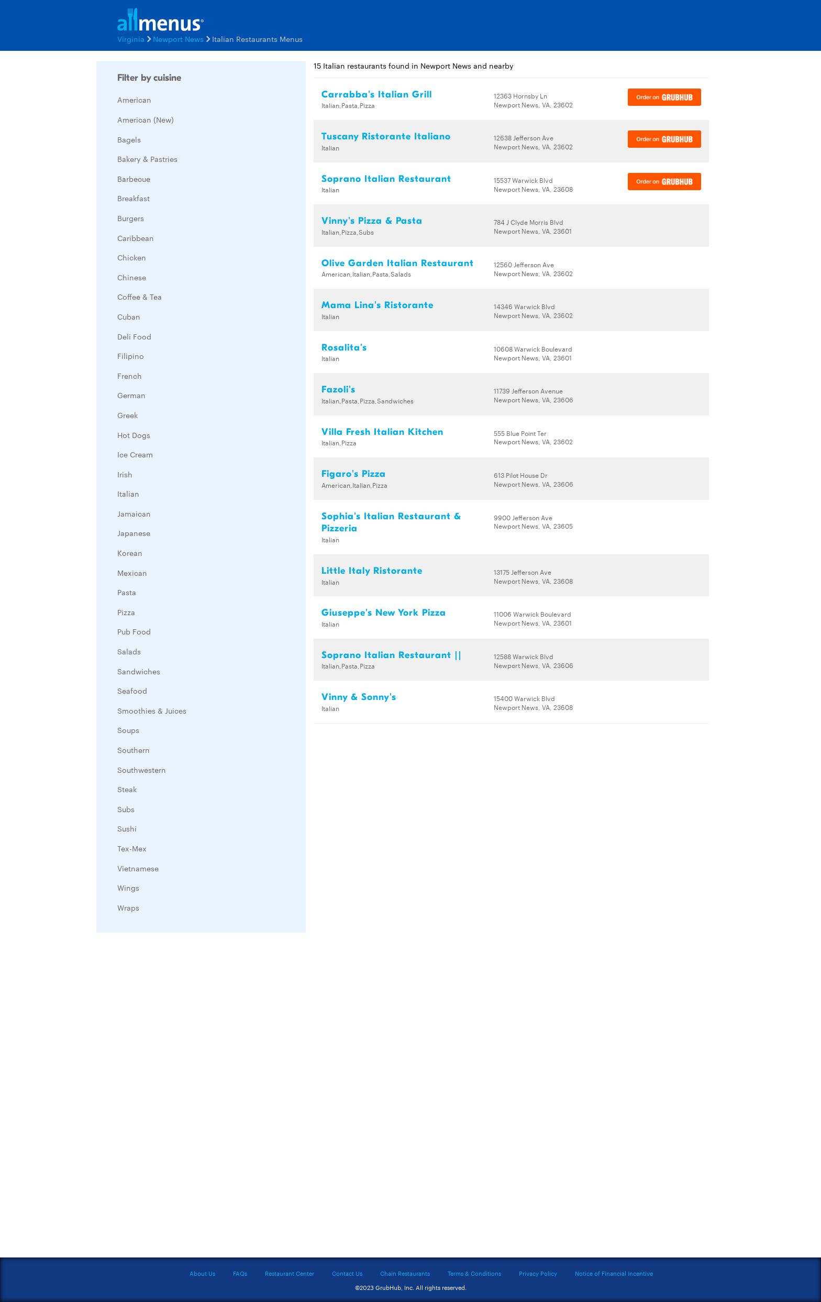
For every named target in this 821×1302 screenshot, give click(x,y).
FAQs (240, 1273)
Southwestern (141, 769)
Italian (128, 493)
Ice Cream (135, 454)
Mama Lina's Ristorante (377, 305)
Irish (124, 474)
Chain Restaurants (405, 1273)
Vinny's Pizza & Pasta (372, 220)
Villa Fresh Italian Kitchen (382, 431)
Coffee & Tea (139, 296)
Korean (129, 553)
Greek (127, 415)
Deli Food (134, 336)
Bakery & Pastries (147, 159)
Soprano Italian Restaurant (386, 178)
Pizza (126, 612)
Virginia (131, 39)
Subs (126, 809)
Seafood (132, 690)
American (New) (145, 119)
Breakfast (133, 198)
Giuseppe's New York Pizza (383, 612)
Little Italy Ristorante (372, 570)
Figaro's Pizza (353, 473)
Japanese (133, 533)
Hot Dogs (133, 435)
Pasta (126, 592)
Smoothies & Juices (151, 710)
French (129, 375)
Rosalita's (344, 347)
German (131, 395)
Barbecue (133, 178)
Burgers (130, 218)
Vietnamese (138, 868)
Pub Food (134, 631)
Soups (128, 730)
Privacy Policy (538, 1273)
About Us (202, 1273)
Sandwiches (138, 671)
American (134, 99)
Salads (129, 651)
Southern (133, 750)
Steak (127, 789)
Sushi (127, 828)
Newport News (178, 39)
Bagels (129, 139)
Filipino (130, 356)
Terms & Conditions (474, 1273)
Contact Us (347, 1273)
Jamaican (134, 513)
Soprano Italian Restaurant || (391, 655)
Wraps (128, 907)
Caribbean (135, 238)
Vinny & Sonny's (358, 697)
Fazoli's (338, 389)
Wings (128, 887)
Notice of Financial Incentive (614, 1273)
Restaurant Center (289, 1273)
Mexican (132, 572)
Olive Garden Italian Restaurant (397, 263)
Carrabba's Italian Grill (376, 94)
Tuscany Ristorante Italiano (386, 136)
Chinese (131, 277)
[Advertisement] (174, 1097)
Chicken (131, 257)
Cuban (128, 316)
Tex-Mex (132, 848)
